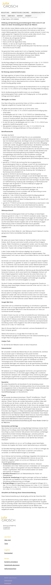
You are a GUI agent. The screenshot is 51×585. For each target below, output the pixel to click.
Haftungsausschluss (10, 568)
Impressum (7, 583)
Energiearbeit (8, 553)
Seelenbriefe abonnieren (12, 565)
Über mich (7, 540)
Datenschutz (8, 580)
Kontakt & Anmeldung (11, 562)
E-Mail (3, 19)
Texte (6, 543)
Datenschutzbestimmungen (14, 390)
